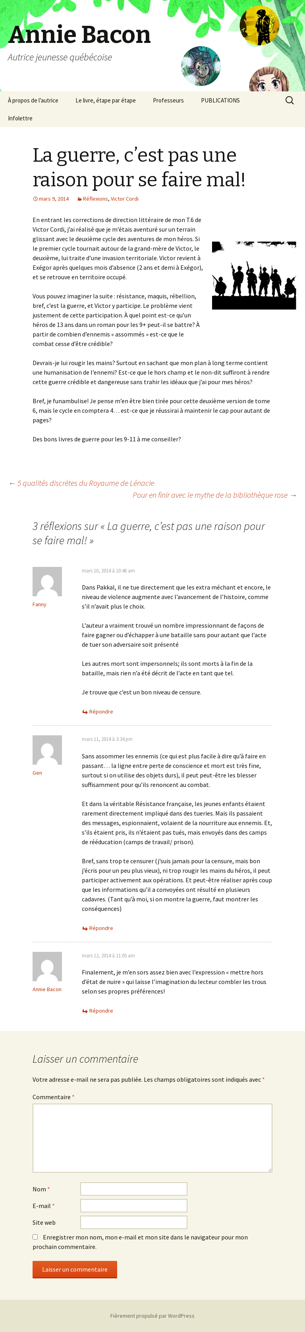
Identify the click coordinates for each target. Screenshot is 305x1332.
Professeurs (168, 100)
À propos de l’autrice (33, 100)
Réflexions (95, 198)
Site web (44, 1222)
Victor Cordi (125, 198)
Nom (41, 1189)
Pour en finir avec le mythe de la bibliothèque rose (215, 495)
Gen (37, 772)
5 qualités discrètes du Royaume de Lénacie (81, 483)
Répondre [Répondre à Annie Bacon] (101, 1010)
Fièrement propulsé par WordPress (152, 1315)
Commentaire (54, 1097)
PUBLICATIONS (220, 100)
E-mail (44, 1206)
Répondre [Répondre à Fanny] (101, 711)
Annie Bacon (47, 989)
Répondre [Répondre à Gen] (101, 928)
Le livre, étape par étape (105, 100)
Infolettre (20, 118)
